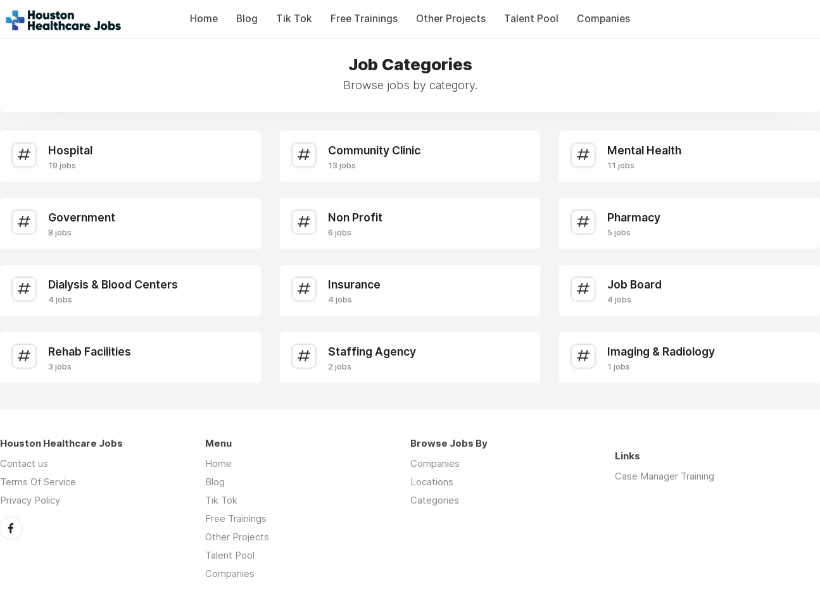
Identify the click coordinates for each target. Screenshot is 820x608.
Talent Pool (531, 19)
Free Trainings (364, 19)
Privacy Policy (30, 500)
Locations (431, 482)
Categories (434, 500)
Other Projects (451, 19)
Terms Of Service (38, 482)
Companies (603, 19)
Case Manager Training (664, 476)
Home (204, 19)
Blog (247, 19)
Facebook (11, 528)
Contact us (24, 463)
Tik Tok (294, 19)
